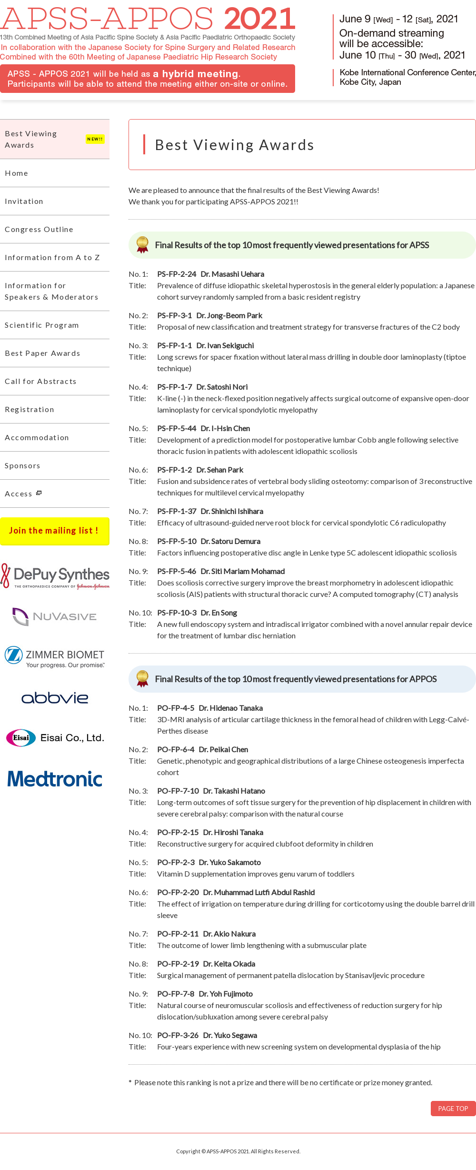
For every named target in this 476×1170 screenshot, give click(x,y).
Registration (29, 409)
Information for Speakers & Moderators (52, 291)
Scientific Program (42, 324)
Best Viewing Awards (55, 139)
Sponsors (23, 465)
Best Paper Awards (42, 352)
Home (16, 172)
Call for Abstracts (41, 380)
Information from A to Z (52, 257)
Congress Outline (39, 228)
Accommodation (37, 437)
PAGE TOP (453, 1108)
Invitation (24, 200)
